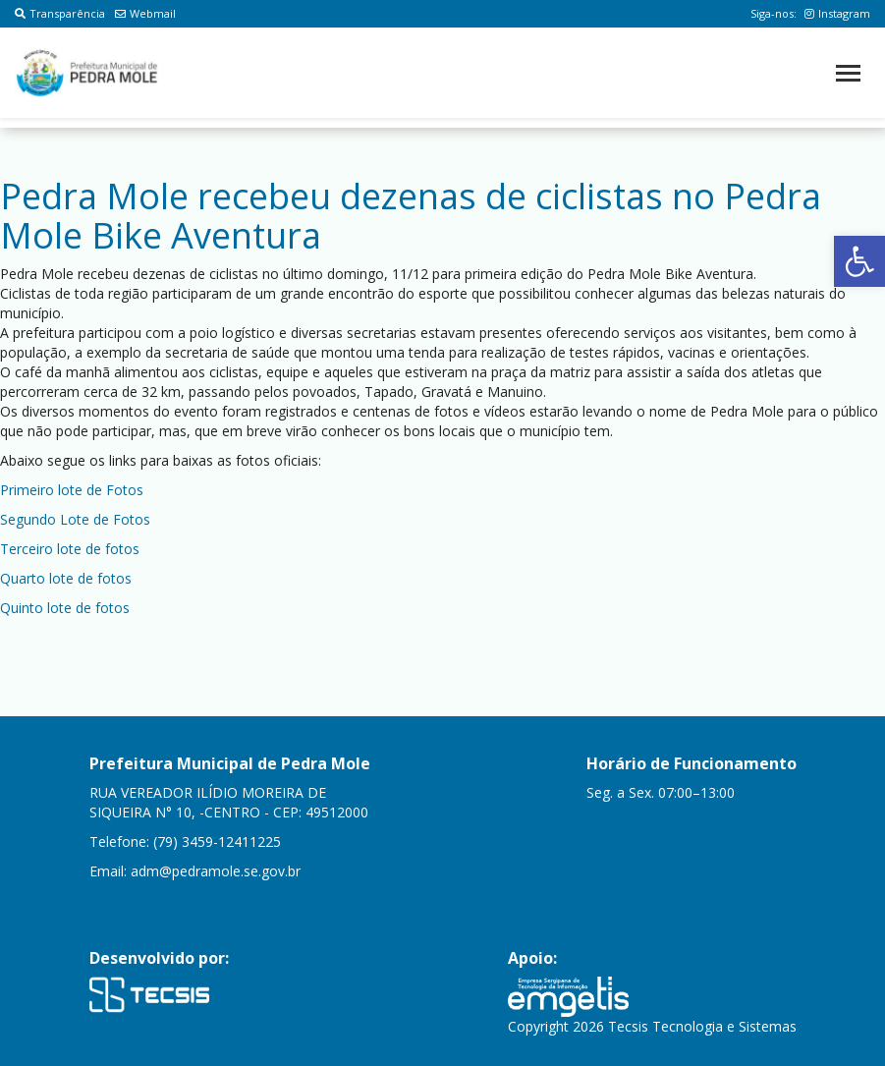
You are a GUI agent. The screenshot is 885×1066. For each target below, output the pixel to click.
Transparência (60, 13)
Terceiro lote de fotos (69, 548)
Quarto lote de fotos (66, 578)
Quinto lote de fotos (65, 607)
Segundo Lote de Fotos (75, 519)
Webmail (145, 13)
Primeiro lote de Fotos (71, 489)
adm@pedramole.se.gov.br (216, 871)
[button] (859, 261)
